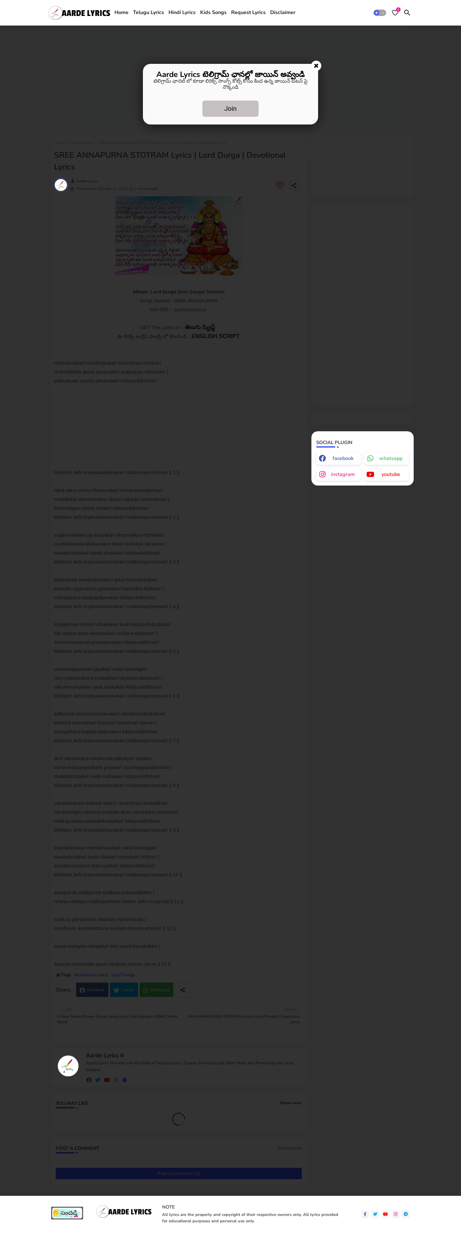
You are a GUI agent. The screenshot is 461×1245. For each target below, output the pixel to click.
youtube (390, 474)
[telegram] (406, 1214)
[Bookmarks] (395, 12)
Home (121, 12)
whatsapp (390, 458)
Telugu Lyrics (148, 12)
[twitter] (375, 1214)
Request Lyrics (248, 12)
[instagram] (396, 1214)
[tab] (121, 13)
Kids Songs (213, 12)
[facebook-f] (365, 1214)
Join (230, 108)
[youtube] (385, 1214)
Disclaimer (282, 12)
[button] (379, 13)
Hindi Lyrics (182, 12)
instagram (343, 474)
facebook (343, 458)
